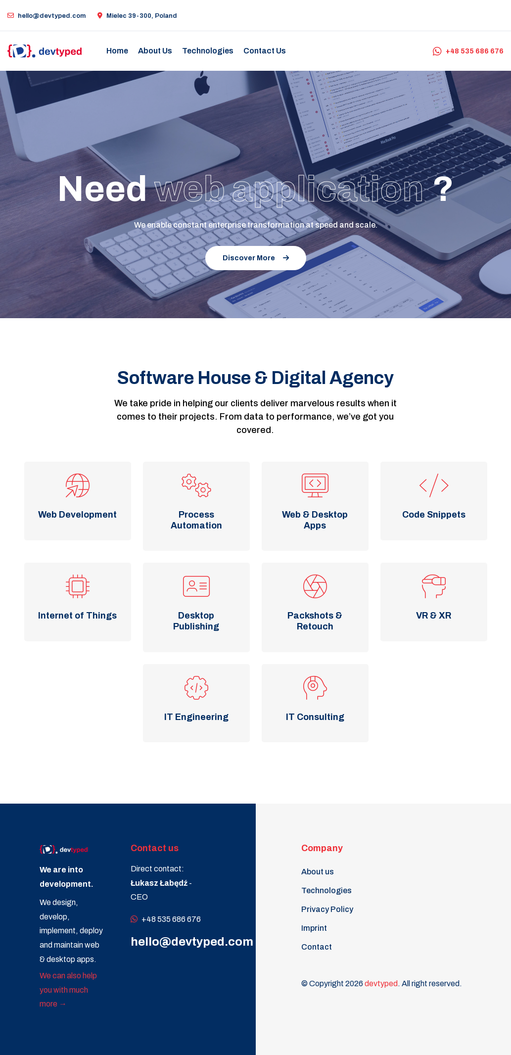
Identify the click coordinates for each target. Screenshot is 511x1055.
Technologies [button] (207, 51)
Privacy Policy (327, 909)
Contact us (264, 51)
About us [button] (155, 51)
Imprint (314, 928)
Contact (316, 947)
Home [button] (117, 51)
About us (317, 871)
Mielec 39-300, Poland (137, 15)
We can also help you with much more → (68, 989)
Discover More (256, 258)
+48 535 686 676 (468, 51)
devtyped (381, 983)
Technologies (326, 890)
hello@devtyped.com (46, 15)
